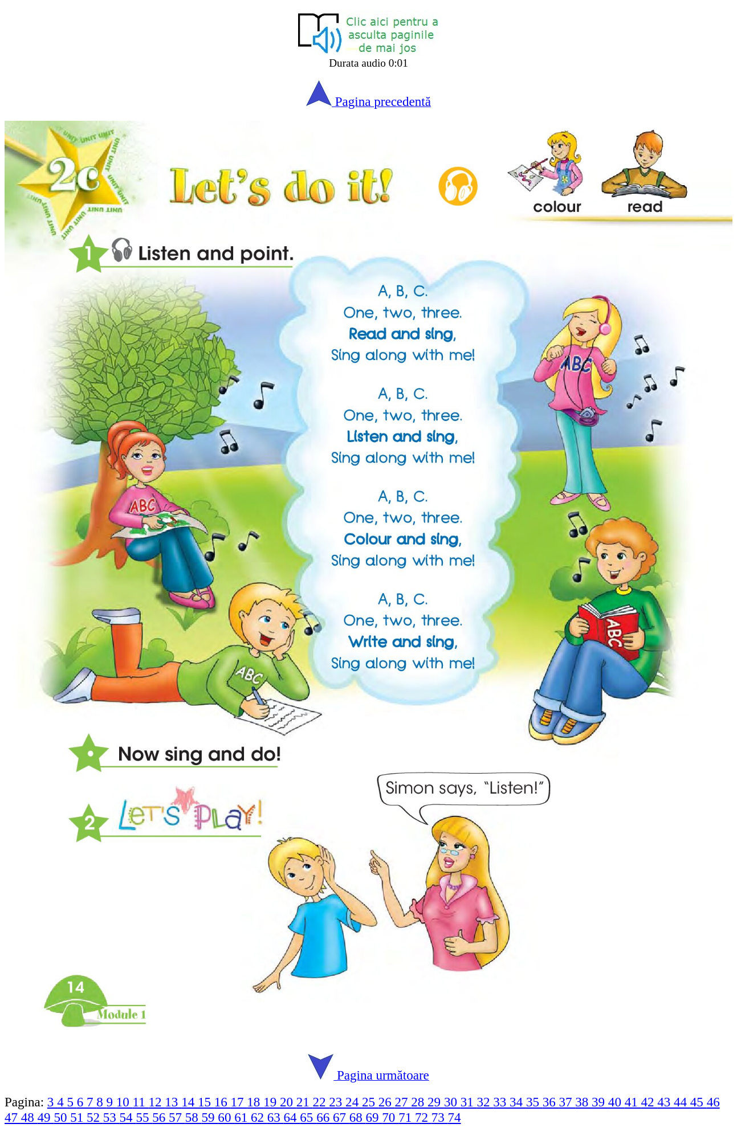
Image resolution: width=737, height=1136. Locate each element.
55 (144, 1117)
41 (633, 1101)
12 (157, 1101)
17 (239, 1101)
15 (206, 1101)
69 (374, 1117)
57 (177, 1117)
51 (78, 1117)
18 (255, 1101)
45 (698, 1101)
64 (292, 1117)
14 (189, 1101)
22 (321, 1101)
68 (357, 1117)
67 (341, 1117)
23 (337, 1101)
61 (242, 1117)
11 (141, 1101)
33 (501, 1101)
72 (423, 1117)
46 (713, 1101)
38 (583, 1101)
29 (435, 1101)
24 (353, 1101)
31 (469, 1101)
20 (288, 1101)
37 (567, 1101)
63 (275, 1117)
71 (406, 1117)
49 (46, 1117)
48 (29, 1117)
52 (95, 1117)
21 (304, 1101)
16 (222, 1101)
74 (454, 1117)
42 (649, 1101)
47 (13, 1117)
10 (124, 1101)
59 (210, 1117)
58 (193, 1117)
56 (160, 1117)
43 (665, 1101)
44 (682, 1101)
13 (173, 1101)
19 (271, 1101)
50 (62, 1117)
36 (551, 1101)
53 (111, 1117)
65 (308, 1117)
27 (403, 1101)
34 (518, 1101)
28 (419, 1101)
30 (452, 1101)
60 (226, 1117)
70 (390, 1117)
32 (485, 1101)
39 (600, 1101)
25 (370, 1101)
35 (534, 1101)
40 (616, 1101)
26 (386, 1101)
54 (128, 1117)
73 (439, 1117)
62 (259, 1117)
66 (324, 1117)
